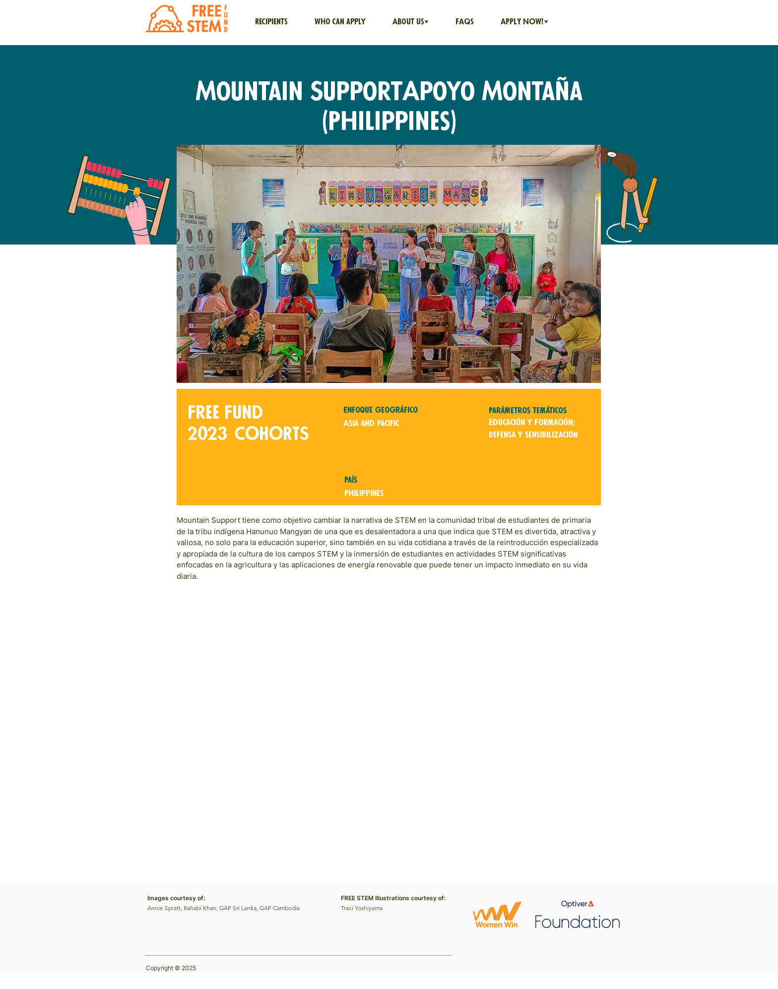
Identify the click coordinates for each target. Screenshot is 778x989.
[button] (410, 22)
